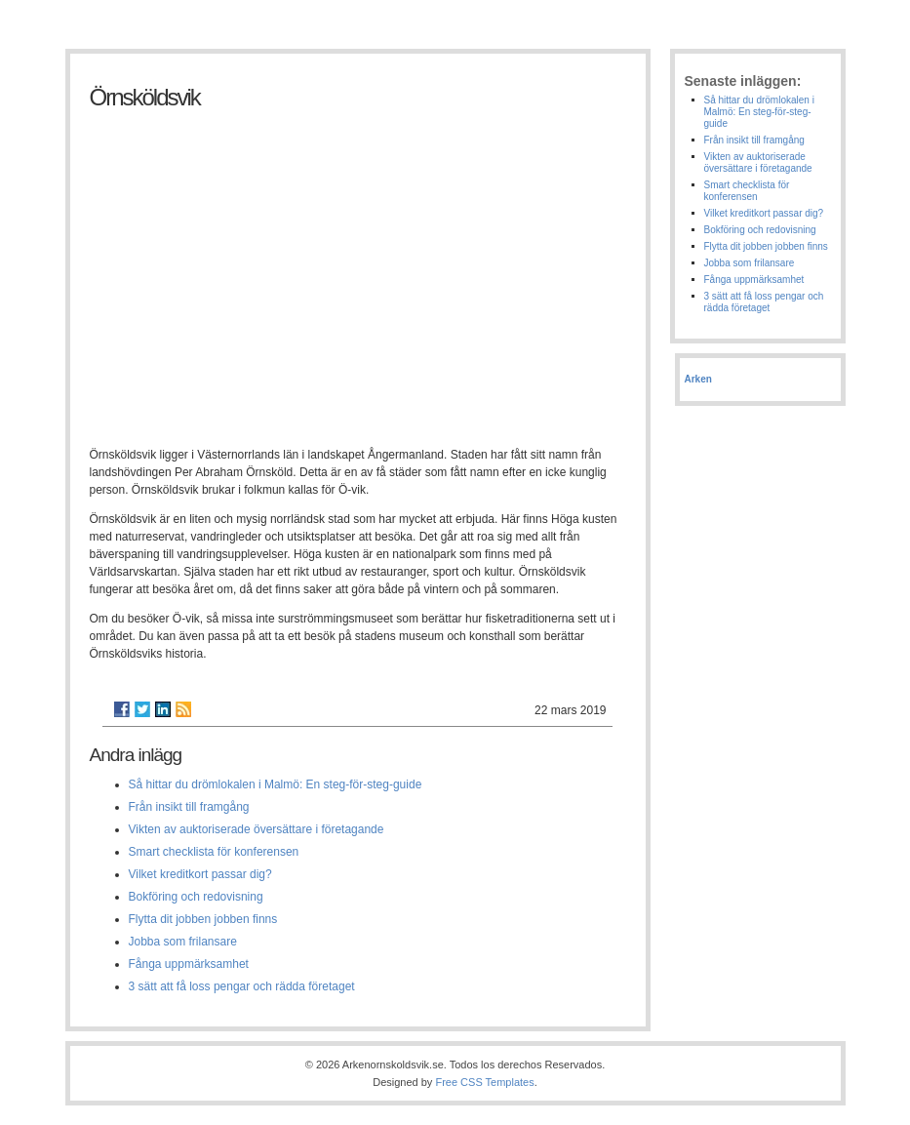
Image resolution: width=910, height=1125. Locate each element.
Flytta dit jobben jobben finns (203, 919)
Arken (698, 379)
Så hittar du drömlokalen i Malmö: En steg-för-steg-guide (275, 784)
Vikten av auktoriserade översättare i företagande (256, 829)
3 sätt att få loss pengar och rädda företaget (242, 986)
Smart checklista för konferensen (214, 852)
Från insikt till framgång (189, 807)
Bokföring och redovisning (196, 897)
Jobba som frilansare (183, 941)
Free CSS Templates (484, 1082)
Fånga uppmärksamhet (189, 964)
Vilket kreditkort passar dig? (200, 874)
